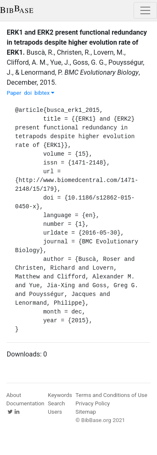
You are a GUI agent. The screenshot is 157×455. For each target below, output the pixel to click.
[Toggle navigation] (145, 10)
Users (55, 412)
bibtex (44, 93)
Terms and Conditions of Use (111, 395)
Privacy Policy (92, 403)
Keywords (60, 395)
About (13, 395)
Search (56, 403)
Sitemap (85, 412)
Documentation (25, 403)
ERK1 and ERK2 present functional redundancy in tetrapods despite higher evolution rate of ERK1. (77, 42)
